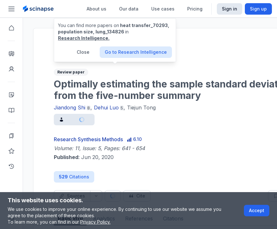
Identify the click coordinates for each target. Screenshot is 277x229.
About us (96, 8)
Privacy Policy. (95, 222)
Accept (256, 210)
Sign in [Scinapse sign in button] (229, 8)
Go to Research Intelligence (136, 52)
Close (83, 52)
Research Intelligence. (84, 38)
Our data (128, 8)
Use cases (162, 8)
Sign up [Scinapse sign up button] (258, 8)
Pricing (194, 8)
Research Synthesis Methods (88, 139)
